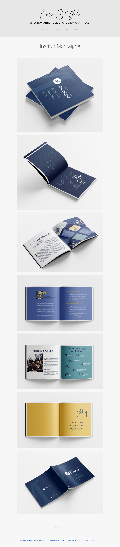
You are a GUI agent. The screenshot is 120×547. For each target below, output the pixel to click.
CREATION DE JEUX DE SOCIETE (87, 540)
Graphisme (45, 29)
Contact (76, 29)
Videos (56, 29)
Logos (66, 29)
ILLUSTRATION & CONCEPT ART (59, 540)
